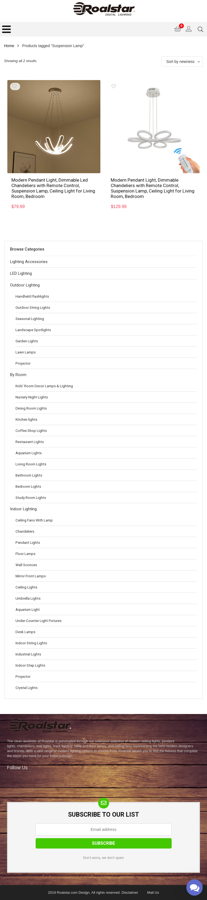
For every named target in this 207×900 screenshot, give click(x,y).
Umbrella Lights (28, 598)
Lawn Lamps (26, 352)
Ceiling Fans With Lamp (34, 520)
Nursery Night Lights (32, 397)
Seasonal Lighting (30, 318)
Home (9, 46)
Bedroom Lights (28, 486)
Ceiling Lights (26, 587)
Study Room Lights (31, 497)
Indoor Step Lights (30, 665)
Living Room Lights (31, 464)
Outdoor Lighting (25, 285)
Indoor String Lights (31, 643)
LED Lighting (21, 273)
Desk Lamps (25, 632)
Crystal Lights (27, 687)
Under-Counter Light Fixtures (38, 620)
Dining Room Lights (31, 408)
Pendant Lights (28, 542)
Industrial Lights (28, 654)
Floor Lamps (25, 553)
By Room (18, 374)
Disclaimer (130, 892)
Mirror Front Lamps (31, 576)
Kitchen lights (26, 419)
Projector (23, 363)
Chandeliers (25, 531)
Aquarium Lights (29, 453)
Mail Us (153, 892)
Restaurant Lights (30, 442)
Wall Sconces (26, 565)
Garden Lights (27, 341)
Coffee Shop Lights (31, 430)
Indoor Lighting (23, 509)
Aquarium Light (28, 609)
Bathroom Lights (29, 475)
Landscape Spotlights (33, 330)
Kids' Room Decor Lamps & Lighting (44, 386)
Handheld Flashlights (32, 296)
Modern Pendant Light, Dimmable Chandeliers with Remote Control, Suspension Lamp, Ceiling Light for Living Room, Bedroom (152, 188)
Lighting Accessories (29, 261)
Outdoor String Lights (33, 307)
